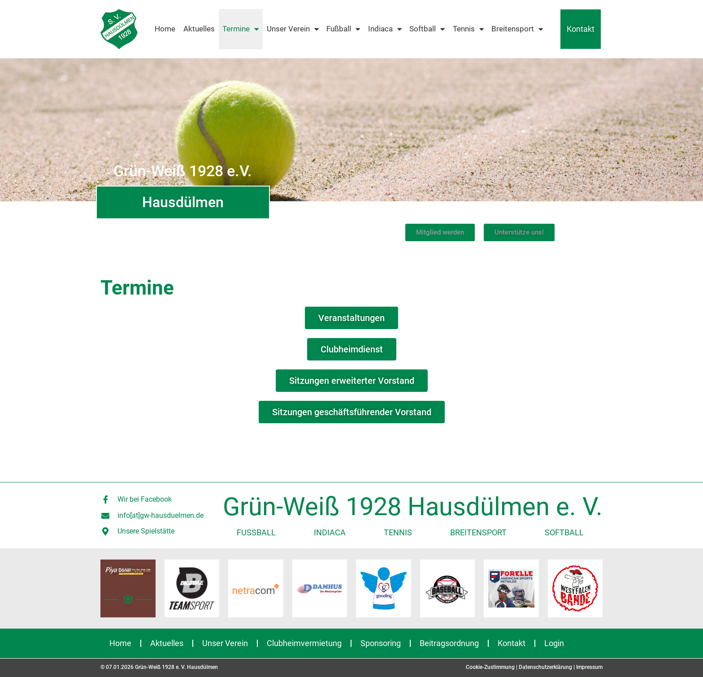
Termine (240, 29)
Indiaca (385, 29)
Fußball (343, 29)
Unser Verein (293, 29)
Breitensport (517, 29)
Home (165, 29)
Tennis (468, 29)
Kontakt (581, 29)
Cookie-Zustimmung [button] (490, 667)
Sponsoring (380, 643)
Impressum (589, 667)
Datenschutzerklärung (545, 667)
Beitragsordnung (449, 643)
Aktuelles (199, 29)
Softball (427, 29)
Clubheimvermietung (304, 643)
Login (554, 643)
